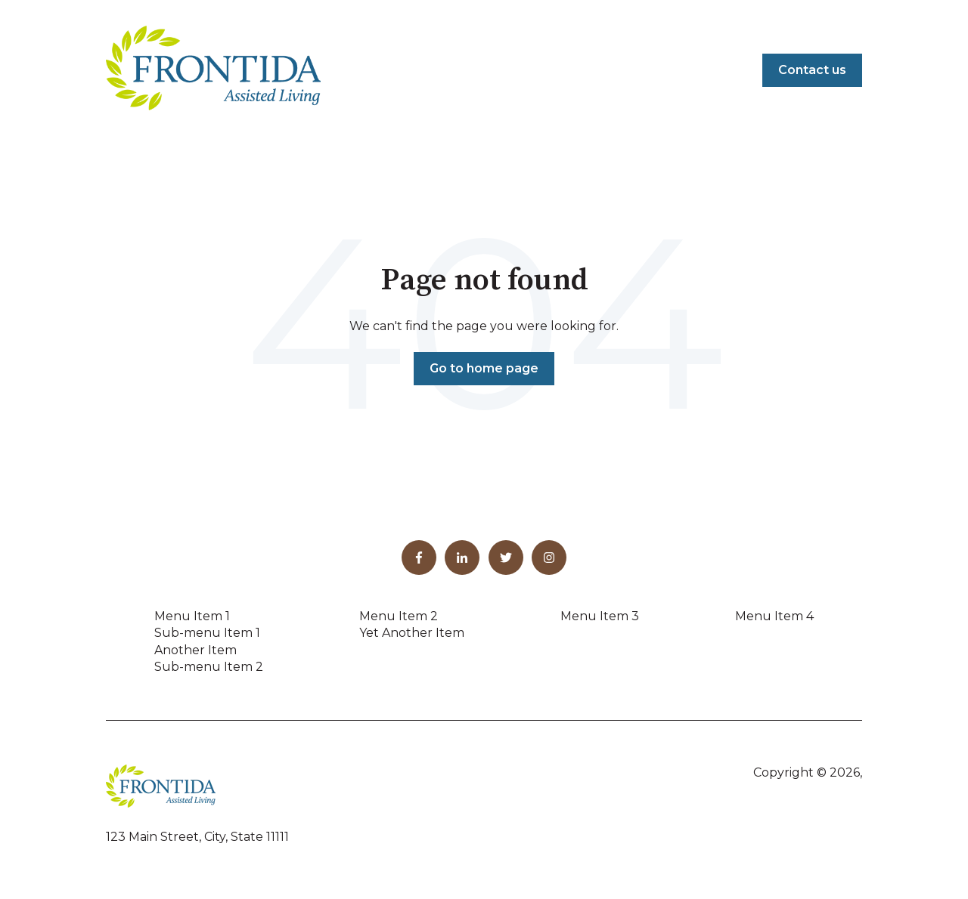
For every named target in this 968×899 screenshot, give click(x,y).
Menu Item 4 (774, 616)
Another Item (195, 650)
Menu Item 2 (398, 616)
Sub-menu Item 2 (208, 667)
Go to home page (484, 368)
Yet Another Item (411, 633)
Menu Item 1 (192, 616)
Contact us (812, 70)
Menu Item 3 (599, 616)
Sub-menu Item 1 (207, 633)
